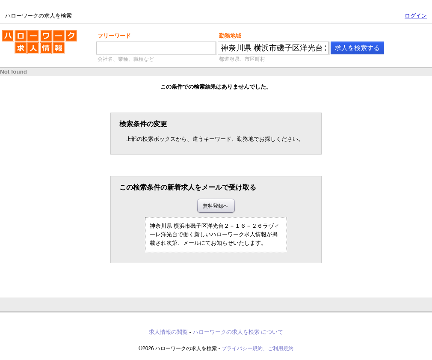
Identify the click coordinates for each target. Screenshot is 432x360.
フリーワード (114, 36)
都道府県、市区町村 (242, 59)
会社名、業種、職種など (126, 59)
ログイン (416, 15)
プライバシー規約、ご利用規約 (257, 348)
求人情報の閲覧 (168, 332)
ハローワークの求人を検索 (39, 45)
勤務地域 (230, 36)
